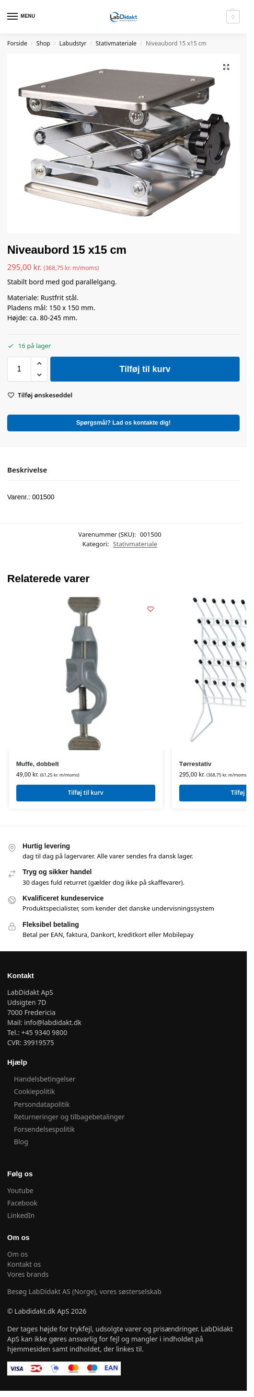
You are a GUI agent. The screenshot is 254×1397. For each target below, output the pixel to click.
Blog (21, 1141)
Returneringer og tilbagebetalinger (69, 1116)
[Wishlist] (150, 609)
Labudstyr (73, 43)
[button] (232, 16)
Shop (43, 43)
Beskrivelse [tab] (27, 469)
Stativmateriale (115, 43)
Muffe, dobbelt (37, 763)
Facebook (22, 1202)
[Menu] (21, 17)
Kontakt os (24, 1264)
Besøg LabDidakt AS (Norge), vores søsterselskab (84, 1291)
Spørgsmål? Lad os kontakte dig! (123, 422)
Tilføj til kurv (145, 369)
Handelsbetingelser (44, 1078)
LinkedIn (21, 1215)
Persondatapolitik (41, 1104)
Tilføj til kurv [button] (86, 793)
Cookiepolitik (34, 1091)
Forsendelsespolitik (44, 1129)
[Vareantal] (19, 369)
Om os (17, 1254)
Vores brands (28, 1274)
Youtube (21, 1190)
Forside (17, 43)
